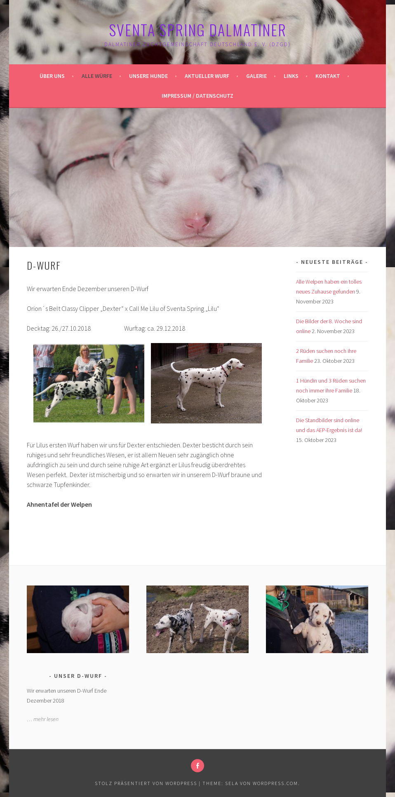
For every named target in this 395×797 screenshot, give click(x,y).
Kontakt (327, 76)
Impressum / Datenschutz (197, 95)
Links (291, 76)
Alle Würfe (97, 76)
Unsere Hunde (148, 76)
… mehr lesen (43, 719)
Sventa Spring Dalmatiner (198, 29)
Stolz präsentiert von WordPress (146, 783)
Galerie (256, 76)
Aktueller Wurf (207, 76)
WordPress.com (275, 783)
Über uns (52, 76)
